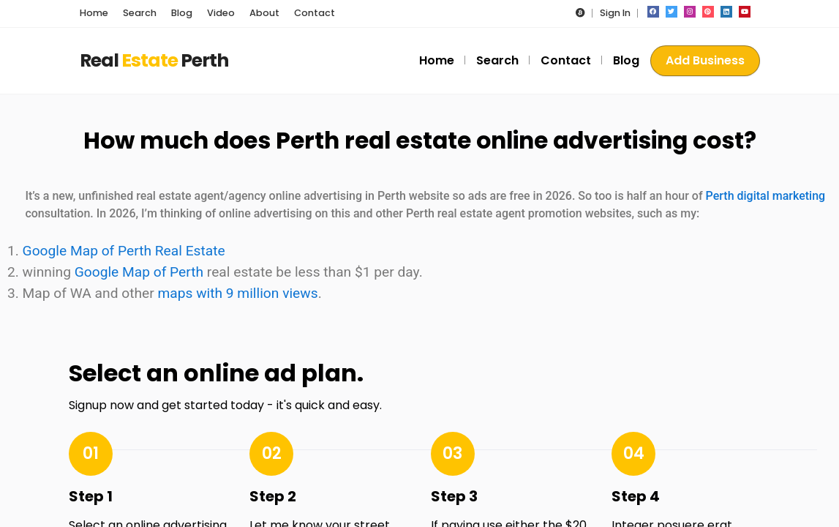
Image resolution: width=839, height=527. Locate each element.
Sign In (615, 13)
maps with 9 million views (237, 293)
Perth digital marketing (766, 196)
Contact (566, 60)
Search (497, 60)
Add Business (705, 60)
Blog (626, 60)
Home (436, 60)
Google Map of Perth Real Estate (124, 250)
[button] (580, 13)
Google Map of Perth (139, 272)
